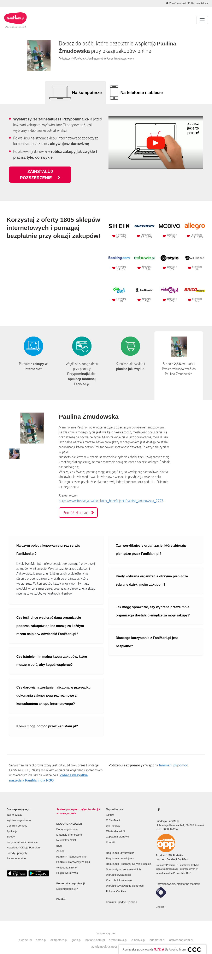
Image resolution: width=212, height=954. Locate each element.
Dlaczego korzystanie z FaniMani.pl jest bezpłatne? (147, 636)
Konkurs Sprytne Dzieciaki (121, 895)
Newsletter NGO (66, 833)
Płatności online (71, 850)
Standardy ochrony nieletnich (123, 863)
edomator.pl (157, 933)
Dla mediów (113, 819)
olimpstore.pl (59, 933)
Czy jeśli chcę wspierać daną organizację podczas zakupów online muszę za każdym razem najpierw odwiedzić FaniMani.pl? (50, 619)
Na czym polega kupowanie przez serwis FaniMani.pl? (48, 543)
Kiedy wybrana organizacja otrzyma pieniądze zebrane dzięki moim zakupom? (152, 574)
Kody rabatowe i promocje (22, 835)
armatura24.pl (118, 933)
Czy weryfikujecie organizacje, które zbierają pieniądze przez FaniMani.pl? (151, 543)
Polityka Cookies (116, 885)
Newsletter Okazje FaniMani (23, 841)
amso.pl (41, 933)
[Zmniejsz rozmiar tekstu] (198, 3)
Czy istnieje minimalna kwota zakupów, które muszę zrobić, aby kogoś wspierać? (51, 654)
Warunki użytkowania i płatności (125, 879)
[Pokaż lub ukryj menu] (202, 20)
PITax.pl (177, 867)
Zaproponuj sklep (17, 852)
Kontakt (110, 835)
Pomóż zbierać (78, 506)
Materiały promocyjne (69, 828)
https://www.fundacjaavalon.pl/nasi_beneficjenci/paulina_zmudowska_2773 (111, 494)
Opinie (110, 808)
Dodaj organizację (67, 822)
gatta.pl (76, 933)
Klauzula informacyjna (119, 874)
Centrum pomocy (17, 819)
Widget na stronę (66, 861)
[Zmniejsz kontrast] (176, 3)
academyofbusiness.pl (106, 940)
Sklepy (11, 830)
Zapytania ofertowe (117, 830)
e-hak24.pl (138, 933)
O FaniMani (113, 814)
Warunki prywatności (118, 868)
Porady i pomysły (17, 846)
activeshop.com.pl (181, 933)
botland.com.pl (95, 933)
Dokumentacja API (67, 882)
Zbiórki (60, 844)
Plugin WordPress (67, 866)
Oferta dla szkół (115, 825)
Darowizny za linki (73, 855)
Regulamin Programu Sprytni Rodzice (128, 857)
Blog (59, 839)
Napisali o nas (114, 803)
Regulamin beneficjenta (120, 852)
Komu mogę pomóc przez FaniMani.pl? (47, 720)
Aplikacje (12, 825)
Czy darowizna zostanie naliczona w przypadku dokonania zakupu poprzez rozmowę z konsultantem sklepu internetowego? (53, 689)
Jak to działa (14, 808)
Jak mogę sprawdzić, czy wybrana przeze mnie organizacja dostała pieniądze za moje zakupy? (153, 605)
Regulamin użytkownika (120, 846)
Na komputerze (87, 92)
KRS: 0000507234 (167, 822)
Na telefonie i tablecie (141, 92)
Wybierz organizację (19, 814)
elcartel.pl (25, 933)
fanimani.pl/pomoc (173, 759)
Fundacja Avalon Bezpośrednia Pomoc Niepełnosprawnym (104, 58)
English (160, 900)
